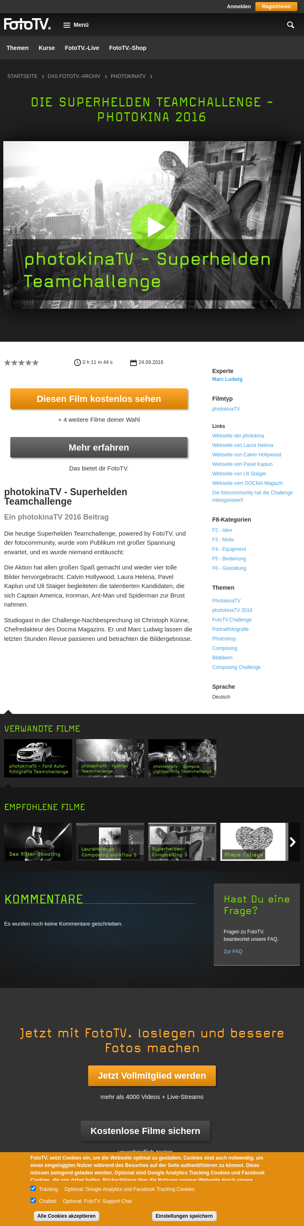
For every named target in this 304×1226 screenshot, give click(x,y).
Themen (18, 48)
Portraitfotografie (230, 629)
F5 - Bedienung (229, 559)
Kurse (47, 48)
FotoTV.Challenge (232, 620)
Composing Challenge (236, 667)
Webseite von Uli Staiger (239, 474)
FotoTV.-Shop (127, 48)
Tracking (48, 1189)
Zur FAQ (233, 951)
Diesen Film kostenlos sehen (99, 399)
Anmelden (239, 6)
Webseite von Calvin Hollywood (246, 455)
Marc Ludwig (227, 379)
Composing (224, 648)
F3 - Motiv (223, 540)
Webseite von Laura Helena (242, 445)
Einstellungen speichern (184, 1216)
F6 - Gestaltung (229, 568)
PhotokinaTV (226, 601)
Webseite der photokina (238, 436)
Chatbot (47, 1201)
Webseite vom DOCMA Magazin (247, 483)
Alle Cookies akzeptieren (66, 1216)
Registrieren (276, 6)
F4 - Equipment (229, 549)
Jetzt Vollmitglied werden (152, 1075)
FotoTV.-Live (82, 48)
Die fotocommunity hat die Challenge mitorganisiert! (252, 496)
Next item (292, 842)
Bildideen (222, 658)
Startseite (22, 76)
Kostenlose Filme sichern (146, 1131)
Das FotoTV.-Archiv (74, 76)
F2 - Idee (222, 530)
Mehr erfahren (99, 447)
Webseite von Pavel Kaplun (242, 464)
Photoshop (224, 639)
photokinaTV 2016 (232, 610)
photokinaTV (128, 76)
